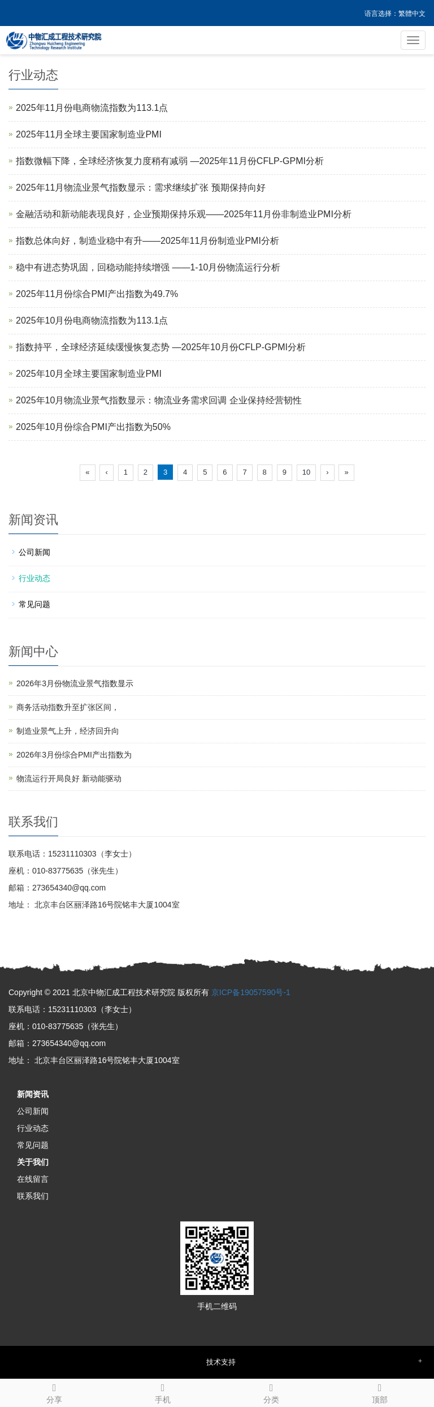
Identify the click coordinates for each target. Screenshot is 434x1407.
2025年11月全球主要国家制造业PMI (89, 134)
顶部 (380, 1391)
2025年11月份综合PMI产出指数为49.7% (97, 294)
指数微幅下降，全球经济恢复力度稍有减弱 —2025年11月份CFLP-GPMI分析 (170, 161)
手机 (162, 1391)
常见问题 (34, 604)
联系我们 (33, 1196)
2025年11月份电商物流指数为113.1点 (92, 108)
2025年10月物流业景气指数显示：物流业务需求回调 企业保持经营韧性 (159, 400)
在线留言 (33, 1179)
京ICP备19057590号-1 (250, 992)
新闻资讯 (33, 1094)
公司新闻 (34, 552)
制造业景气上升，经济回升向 (67, 730)
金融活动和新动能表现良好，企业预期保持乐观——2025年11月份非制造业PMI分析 (183, 214)
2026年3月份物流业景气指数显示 (74, 683)
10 (306, 472)
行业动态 (34, 578)
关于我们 (33, 1162)
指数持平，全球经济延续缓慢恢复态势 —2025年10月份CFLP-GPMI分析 (161, 347)
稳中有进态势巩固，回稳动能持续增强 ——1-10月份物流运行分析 (148, 267)
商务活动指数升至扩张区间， (67, 707)
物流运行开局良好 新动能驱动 (68, 778)
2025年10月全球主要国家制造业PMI (89, 373)
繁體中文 (412, 14)
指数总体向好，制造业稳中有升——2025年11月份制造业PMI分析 (147, 241)
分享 (54, 1391)
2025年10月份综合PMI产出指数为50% (93, 427)
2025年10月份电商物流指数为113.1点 (92, 320)
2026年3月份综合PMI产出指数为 (74, 754)
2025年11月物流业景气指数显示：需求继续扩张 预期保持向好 (141, 187)
